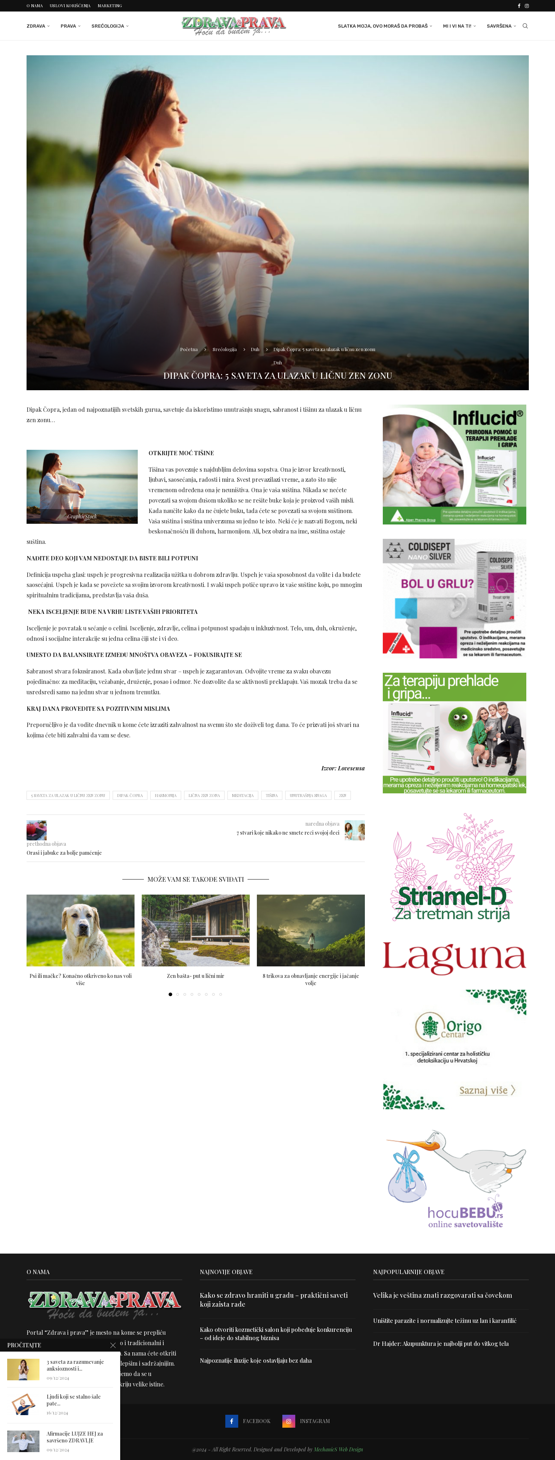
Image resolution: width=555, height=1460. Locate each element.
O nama (35, 5)
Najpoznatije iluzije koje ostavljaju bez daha (256, 1360)
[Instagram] (527, 5)
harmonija (166, 795)
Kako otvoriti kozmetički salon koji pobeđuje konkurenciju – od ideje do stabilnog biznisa (276, 1333)
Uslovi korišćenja (70, 5)
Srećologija (107, 26)
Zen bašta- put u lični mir (195, 975)
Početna (189, 349)
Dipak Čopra (130, 795)
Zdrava (36, 26)
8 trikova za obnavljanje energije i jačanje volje (311, 979)
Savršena (499, 26)
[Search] (525, 26)
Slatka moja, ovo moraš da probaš (383, 26)
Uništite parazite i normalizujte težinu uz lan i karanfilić (445, 1320)
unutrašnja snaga (308, 795)
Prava (68, 26)
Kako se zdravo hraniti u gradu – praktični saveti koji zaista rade (274, 1300)
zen (342, 795)
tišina (272, 795)
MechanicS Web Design (338, 1449)
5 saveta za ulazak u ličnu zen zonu (68, 795)
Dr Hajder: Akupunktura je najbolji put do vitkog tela (441, 1343)
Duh (255, 349)
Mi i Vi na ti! (457, 26)
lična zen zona (204, 795)
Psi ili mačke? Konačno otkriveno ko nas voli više (80, 979)
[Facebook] (519, 5)
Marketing (110, 5)
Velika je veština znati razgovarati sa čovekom (442, 1295)
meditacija (243, 795)
